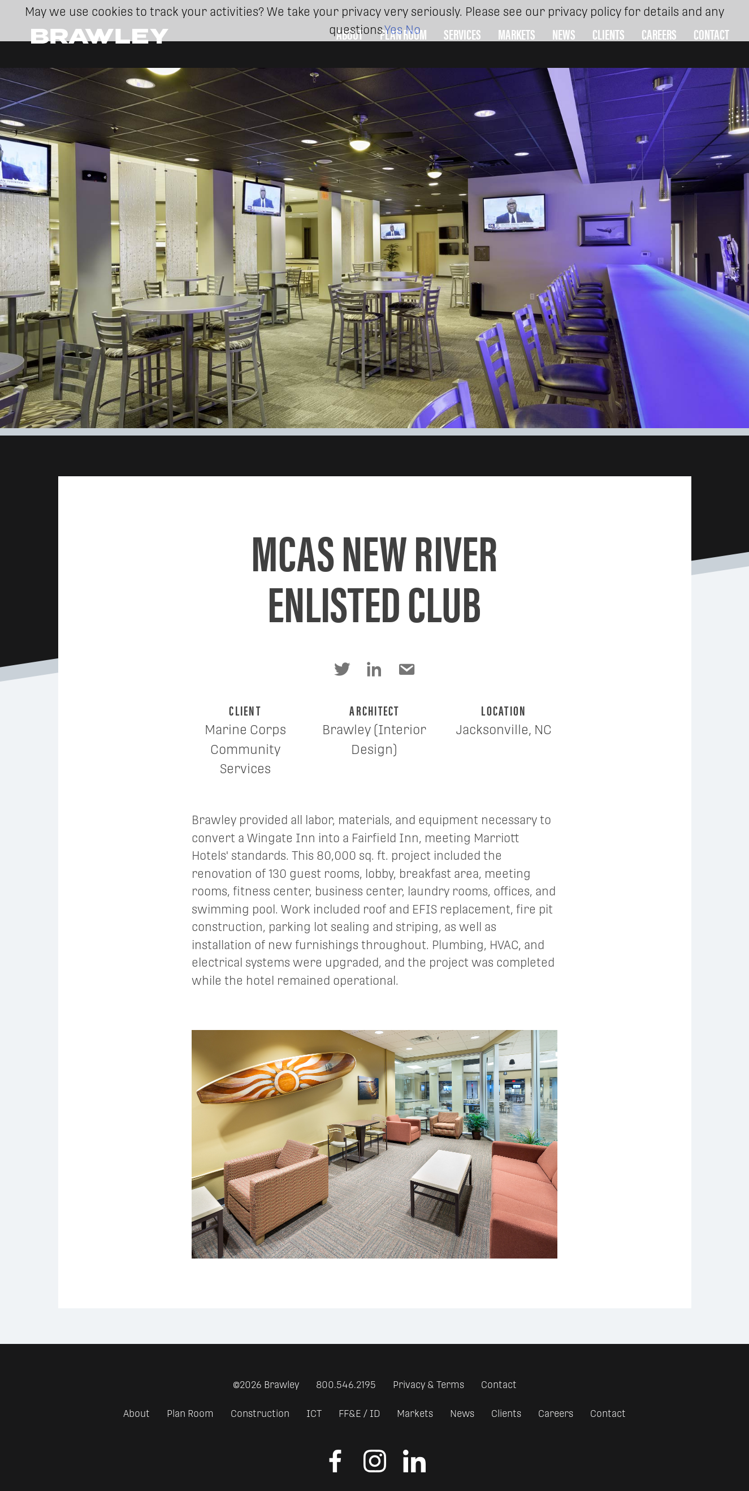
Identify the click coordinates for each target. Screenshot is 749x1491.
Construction (260, 1413)
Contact (499, 1384)
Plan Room (190, 1413)
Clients (506, 1413)
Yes (393, 30)
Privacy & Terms (428, 1384)
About (136, 1413)
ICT (314, 1413)
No (413, 30)
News (462, 1413)
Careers (555, 1413)
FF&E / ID (359, 1413)
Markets (415, 1413)
